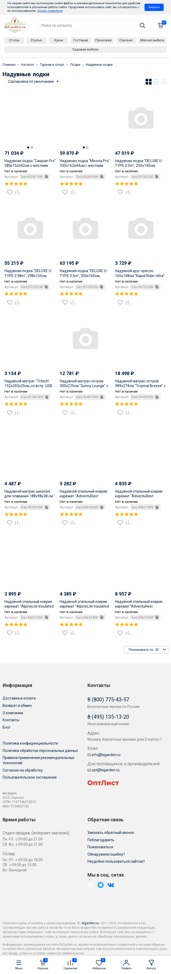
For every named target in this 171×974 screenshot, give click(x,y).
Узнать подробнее (50, 11)
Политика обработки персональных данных (40, 751)
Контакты (11, 720)
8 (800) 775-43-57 (108, 699)
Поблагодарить (100, 840)
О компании (13, 713)
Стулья (36, 40)
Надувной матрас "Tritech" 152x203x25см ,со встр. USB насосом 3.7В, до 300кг (28, 386)
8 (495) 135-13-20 (108, 717)
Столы (14, 40)
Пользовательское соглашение (30, 777)
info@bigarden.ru (103, 755)
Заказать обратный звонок (110, 832)
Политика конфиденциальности (30, 743)
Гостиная (80, 40)
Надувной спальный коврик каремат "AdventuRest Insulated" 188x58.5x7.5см (139, 496)
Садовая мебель (85, 49)
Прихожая (103, 40)
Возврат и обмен (17, 705)
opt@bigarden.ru (103, 770)
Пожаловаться (100, 847)
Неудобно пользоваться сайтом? (116, 861)
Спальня (126, 40)
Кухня (58, 40)
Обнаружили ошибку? (106, 854)
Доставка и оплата (19, 698)
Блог (7, 727)
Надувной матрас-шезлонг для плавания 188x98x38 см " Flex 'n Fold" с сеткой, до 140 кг (30, 496)
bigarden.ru (90, 923)
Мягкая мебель (152, 40)
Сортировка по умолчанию (31, 81)
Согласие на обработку (23, 770)
